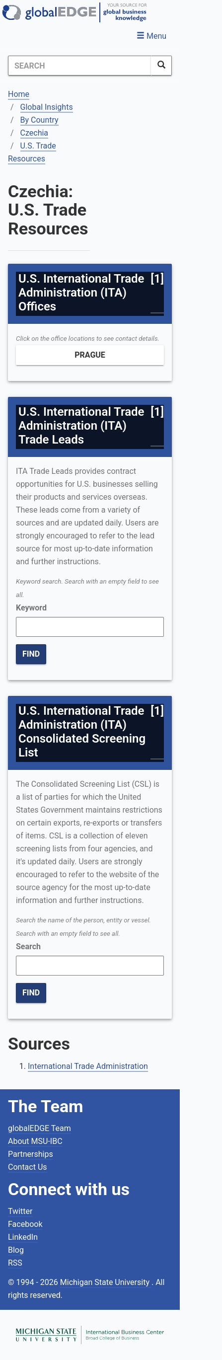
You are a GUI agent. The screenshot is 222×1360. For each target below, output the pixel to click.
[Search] (79, 66)
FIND (31, 654)
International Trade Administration (88, 1066)
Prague (89, 355)
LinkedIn (23, 1237)
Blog (16, 1250)
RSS (15, 1263)
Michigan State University (105, 1282)
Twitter (20, 1211)
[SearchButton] (161, 66)
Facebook (25, 1224)
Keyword (31, 607)
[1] (157, 279)
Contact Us (27, 1167)
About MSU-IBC (35, 1141)
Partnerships (30, 1154)
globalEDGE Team (39, 1128)
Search (28, 946)
